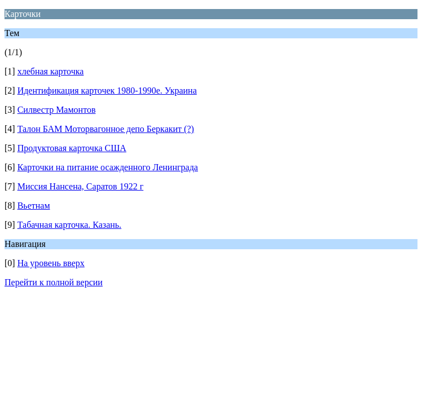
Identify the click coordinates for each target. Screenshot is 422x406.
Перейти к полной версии (54, 282)
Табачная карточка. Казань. (69, 225)
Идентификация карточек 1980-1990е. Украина (107, 90)
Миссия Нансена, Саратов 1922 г (80, 186)
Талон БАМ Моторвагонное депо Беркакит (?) (105, 129)
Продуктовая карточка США (71, 148)
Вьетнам (33, 205)
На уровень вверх (51, 263)
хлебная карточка (50, 71)
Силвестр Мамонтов (56, 109)
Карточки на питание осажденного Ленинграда (107, 167)
